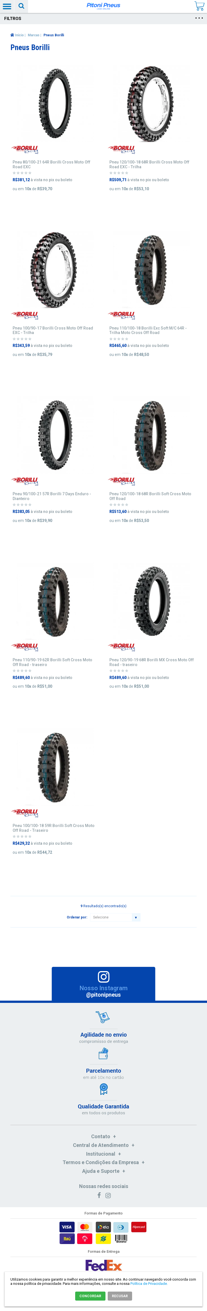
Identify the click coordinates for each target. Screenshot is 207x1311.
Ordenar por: (77, 917)
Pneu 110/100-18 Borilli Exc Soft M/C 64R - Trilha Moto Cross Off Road (148, 330)
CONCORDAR (90, 1296)
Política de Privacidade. (149, 1283)
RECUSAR (120, 1296)
